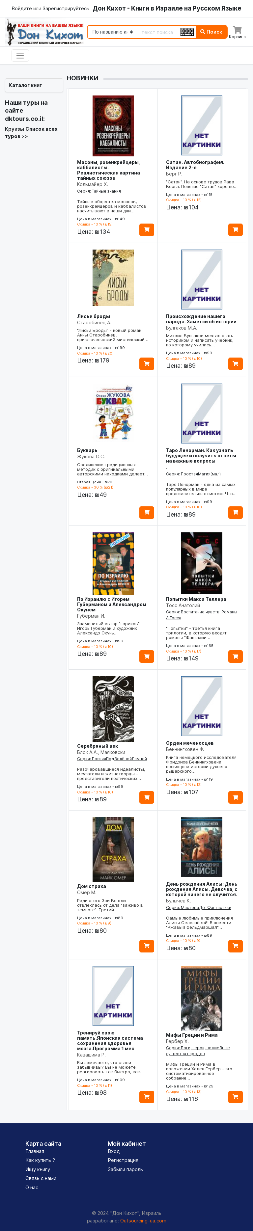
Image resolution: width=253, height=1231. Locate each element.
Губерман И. (91, 616)
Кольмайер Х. (92, 184)
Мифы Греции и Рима (192, 1035)
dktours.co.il (24, 118)
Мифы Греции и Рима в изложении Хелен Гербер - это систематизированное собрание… (199, 1071)
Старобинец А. (94, 322)
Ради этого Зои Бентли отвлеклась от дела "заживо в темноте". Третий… (110, 905)
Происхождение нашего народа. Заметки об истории (201, 318)
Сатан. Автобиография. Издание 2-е (195, 164)
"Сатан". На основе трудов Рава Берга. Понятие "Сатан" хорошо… (202, 184)
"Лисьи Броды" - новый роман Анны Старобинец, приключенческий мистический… (112, 335)
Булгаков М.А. (181, 328)
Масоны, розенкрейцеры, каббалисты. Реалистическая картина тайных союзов (108, 170)
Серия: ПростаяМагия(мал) (193, 473)
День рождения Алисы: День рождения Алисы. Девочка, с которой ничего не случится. (202, 889)
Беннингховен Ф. (185, 749)
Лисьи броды (93, 316)
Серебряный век (97, 746)
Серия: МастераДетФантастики (198, 907)
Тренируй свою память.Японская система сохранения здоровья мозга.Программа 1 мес (110, 1040)
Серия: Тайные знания (99, 191)
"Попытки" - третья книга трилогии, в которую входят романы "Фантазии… (196, 633)
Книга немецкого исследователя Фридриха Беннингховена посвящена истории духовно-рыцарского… (201, 764)
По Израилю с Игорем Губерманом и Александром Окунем (111, 604)
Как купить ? (40, 1160)
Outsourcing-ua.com (143, 1221)
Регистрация (123, 1160)
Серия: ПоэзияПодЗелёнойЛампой (112, 758)
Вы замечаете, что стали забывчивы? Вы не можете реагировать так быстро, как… (110, 1067)
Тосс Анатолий (183, 605)
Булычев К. (178, 900)
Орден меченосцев (190, 743)
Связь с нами (40, 1178)
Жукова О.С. (91, 456)
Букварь (87, 450)
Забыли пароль (125, 1169)
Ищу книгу (37, 1169)
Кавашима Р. (91, 1054)
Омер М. (87, 892)
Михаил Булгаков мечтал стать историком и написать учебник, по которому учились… (200, 340)
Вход (114, 1151)
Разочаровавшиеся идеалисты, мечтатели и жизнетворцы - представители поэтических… (111, 774)
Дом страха (91, 886)
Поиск (211, 32)
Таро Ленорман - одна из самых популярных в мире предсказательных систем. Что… (201, 489)
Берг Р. (174, 173)
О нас (31, 1187)
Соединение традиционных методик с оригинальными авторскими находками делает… (112, 469)
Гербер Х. (177, 1041)
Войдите (22, 8)
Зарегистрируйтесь (65, 8)
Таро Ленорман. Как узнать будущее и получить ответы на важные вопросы (201, 455)
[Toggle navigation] (20, 55)
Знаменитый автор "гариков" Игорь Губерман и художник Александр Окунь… (108, 628)
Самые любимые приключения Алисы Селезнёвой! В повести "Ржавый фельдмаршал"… (199, 922)
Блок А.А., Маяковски (101, 752)
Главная (34, 1151)
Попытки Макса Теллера (196, 599)
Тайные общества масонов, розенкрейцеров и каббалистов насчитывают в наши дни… (111, 206)
